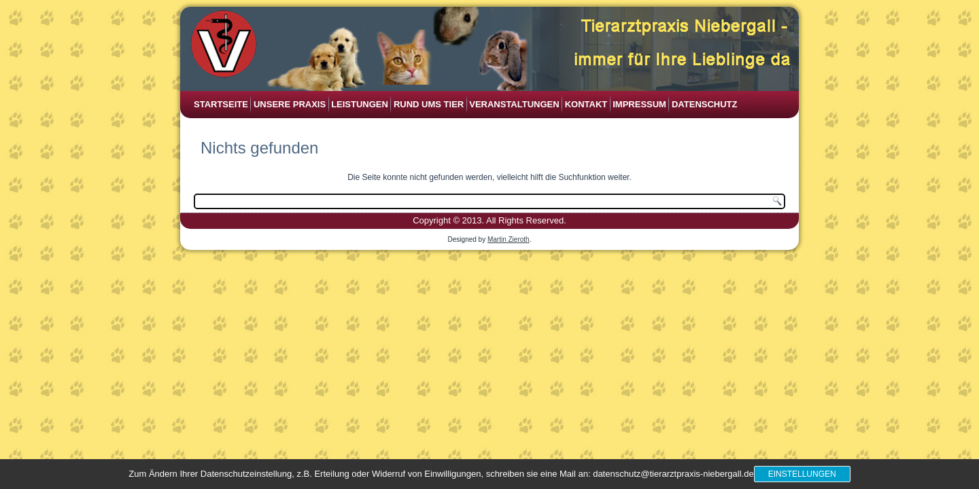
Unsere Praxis (290, 104)
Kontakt (586, 104)
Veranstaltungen (514, 104)
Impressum (639, 104)
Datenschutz (705, 104)
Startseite (221, 104)
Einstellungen (802, 474)
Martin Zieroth (508, 239)
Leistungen (359, 104)
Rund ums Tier (429, 104)
